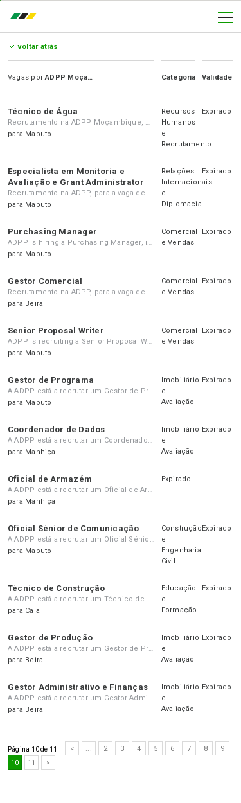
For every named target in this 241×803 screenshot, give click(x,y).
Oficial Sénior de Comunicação (73, 528)
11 (31, 763)
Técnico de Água (43, 111)
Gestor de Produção (50, 637)
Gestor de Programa (51, 380)
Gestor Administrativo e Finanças (78, 687)
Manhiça (40, 452)
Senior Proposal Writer (56, 330)
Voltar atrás (38, 46)
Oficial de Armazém (50, 479)
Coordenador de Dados (56, 429)
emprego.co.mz (26, 17)
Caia (32, 610)
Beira (34, 303)
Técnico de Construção (56, 588)
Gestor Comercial (45, 281)
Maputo (38, 134)
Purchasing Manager (52, 231)
